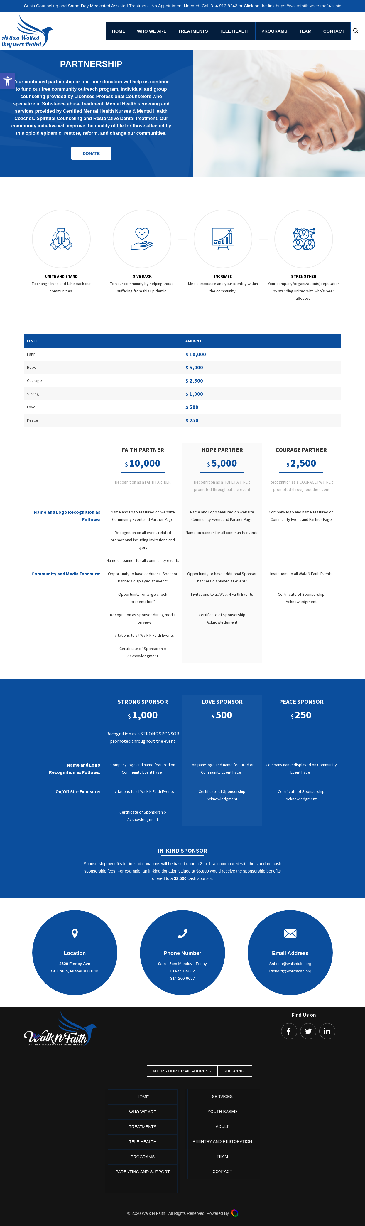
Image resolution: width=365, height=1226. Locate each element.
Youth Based (222, 1111)
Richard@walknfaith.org (290, 971)
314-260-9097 (182, 978)
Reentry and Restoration (222, 1141)
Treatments (142, 1126)
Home (142, 1096)
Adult (222, 1126)
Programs (143, 1156)
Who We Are (142, 1111)
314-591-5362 (182, 971)
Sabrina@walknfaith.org (290, 963)
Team (222, 1156)
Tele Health (142, 1141)
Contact (222, 1171)
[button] (7, 81)
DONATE (91, 153)
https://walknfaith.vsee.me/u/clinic (308, 5)
